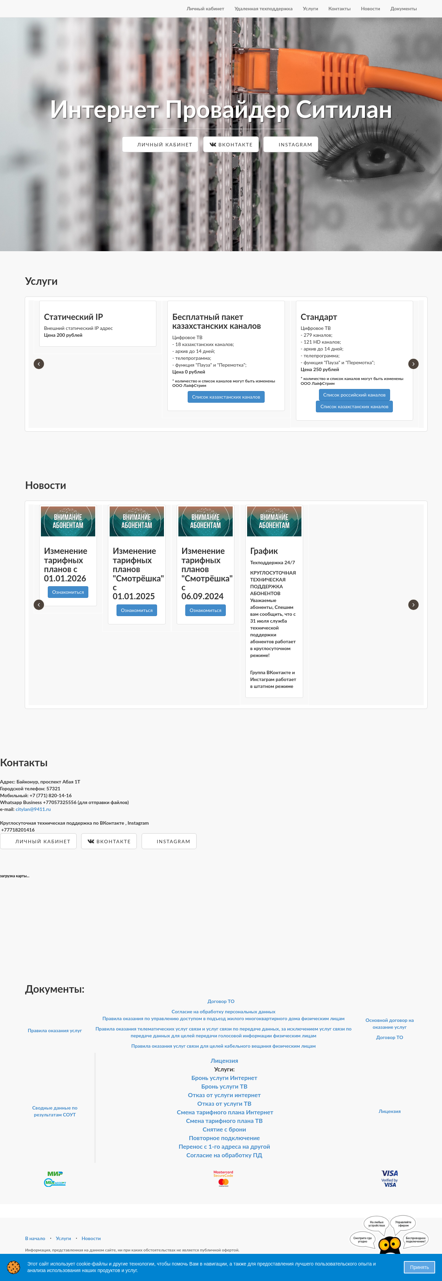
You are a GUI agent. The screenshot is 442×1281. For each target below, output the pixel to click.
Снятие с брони (224, 1129)
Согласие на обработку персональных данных (223, 1011)
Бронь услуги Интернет (224, 1077)
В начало (35, 1238)
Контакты (340, 8)
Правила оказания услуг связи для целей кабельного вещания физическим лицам (223, 1046)
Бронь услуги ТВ (224, 1086)
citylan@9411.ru (33, 809)
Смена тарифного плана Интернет (225, 1112)
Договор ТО (221, 1001)
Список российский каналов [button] (354, 395)
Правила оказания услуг (55, 1030)
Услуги (310, 8)
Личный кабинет (205, 8)
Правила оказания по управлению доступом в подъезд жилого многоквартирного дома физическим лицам (223, 1018)
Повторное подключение (224, 1137)
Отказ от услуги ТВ (224, 1103)
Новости (370, 8)
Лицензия (224, 1060)
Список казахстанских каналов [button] (226, 397)
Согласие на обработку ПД (224, 1155)
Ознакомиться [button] (68, 592)
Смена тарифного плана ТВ (224, 1120)
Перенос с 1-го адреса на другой (224, 1146)
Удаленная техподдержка (263, 8)
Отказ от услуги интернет (224, 1095)
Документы (403, 8)
